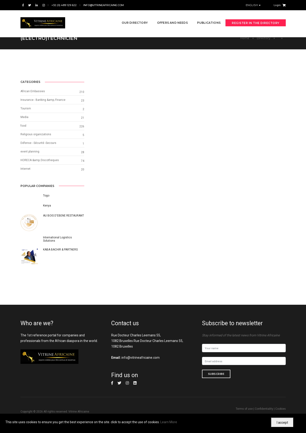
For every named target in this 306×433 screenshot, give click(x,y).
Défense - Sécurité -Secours (242, 143)
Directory (263, 38)
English (252, 5)
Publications (203, 16)
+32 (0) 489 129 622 (64, 5)
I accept (282, 422)
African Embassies (237, 91)
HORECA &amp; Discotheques (244, 160)
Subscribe (216, 374)
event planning (234, 151)
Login (277, 5)
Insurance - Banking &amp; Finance (247, 100)
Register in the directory (255, 17)
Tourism (230, 108)
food (227, 126)
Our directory (129, 16)
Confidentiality (264, 409)
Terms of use (244, 409)
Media (228, 117)
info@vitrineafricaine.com (103, 5)
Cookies (280, 409)
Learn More (168, 422)
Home (244, 38)
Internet (230, 169)
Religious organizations (240, 134)
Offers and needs (166, 16)
